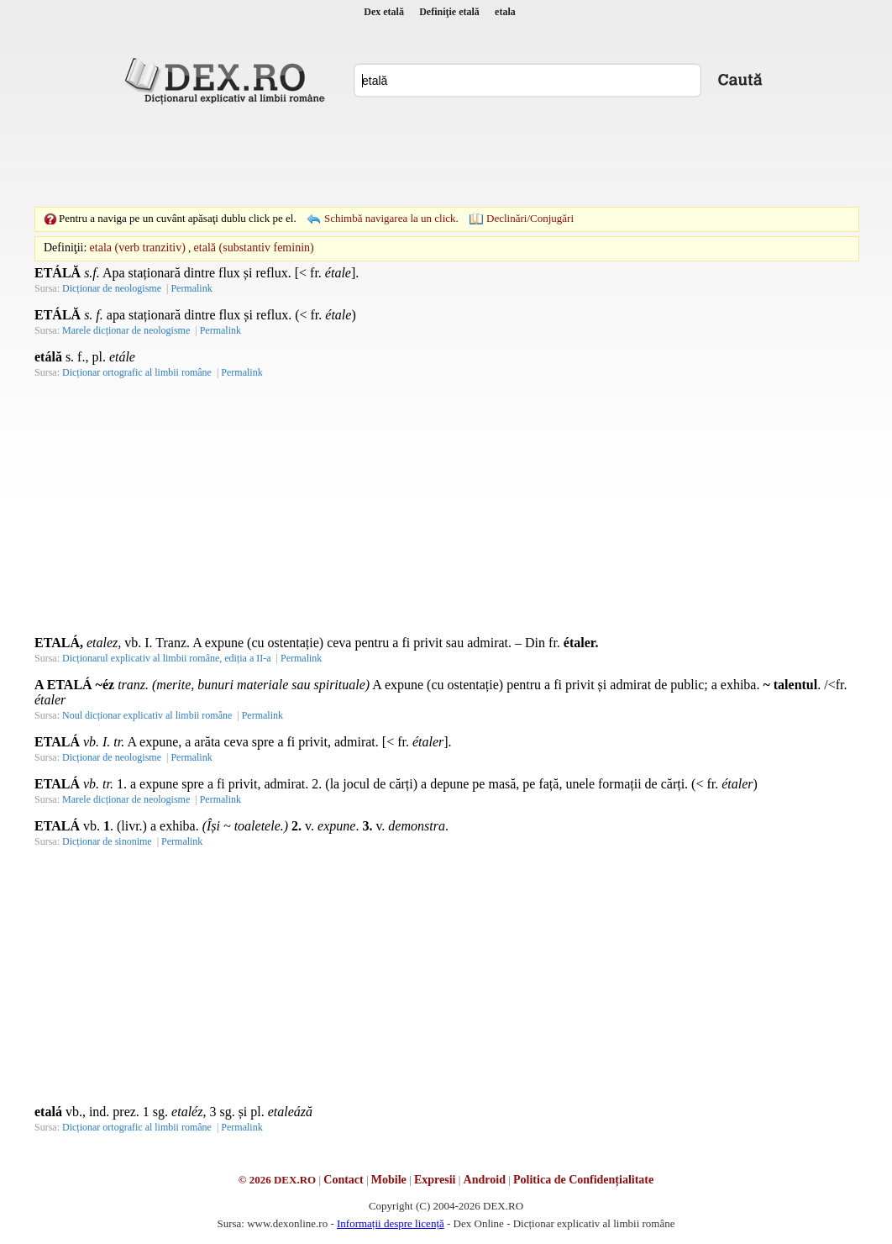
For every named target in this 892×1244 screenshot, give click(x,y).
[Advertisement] (446, 155)
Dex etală (384, 12)
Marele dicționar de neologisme (126, 330)
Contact (343, 1179)
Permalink (191, 288)
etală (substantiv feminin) (254, 247)
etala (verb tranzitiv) (138, 247)
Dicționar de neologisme (111, 288)
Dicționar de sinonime (107, 841)
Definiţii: (65, 247)
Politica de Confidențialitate (583, 1179)
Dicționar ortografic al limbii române (137, 372)
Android (485, 1179)
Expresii (435, 1179)
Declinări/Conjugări (530, 218)
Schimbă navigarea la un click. (391, 218)
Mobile (389, 1179)
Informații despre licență (390, 1223)
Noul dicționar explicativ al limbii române (147, 715)
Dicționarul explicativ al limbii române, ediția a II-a (166, 658)
